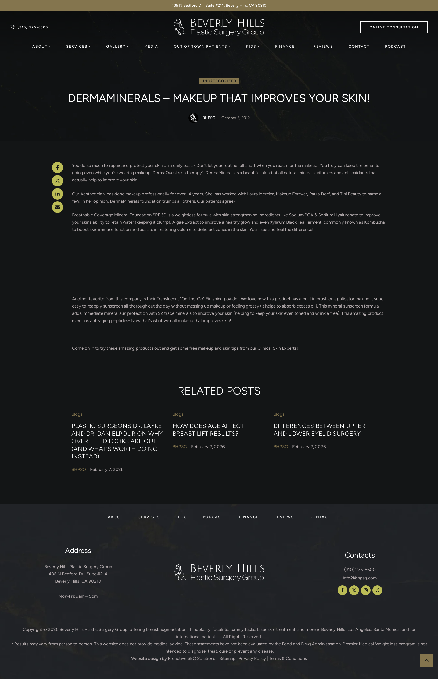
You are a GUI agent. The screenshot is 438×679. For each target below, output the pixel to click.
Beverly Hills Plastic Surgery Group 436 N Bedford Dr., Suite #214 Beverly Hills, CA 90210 (78, 574)
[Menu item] (41, 46)
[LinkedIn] (57, 194)
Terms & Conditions (288, 658)
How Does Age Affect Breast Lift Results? (208, 429)
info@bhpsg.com (360, 577)
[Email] (57, 207)
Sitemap (227, 658)
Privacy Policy (252, 658)
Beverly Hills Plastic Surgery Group (93, 629)
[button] (394, 27)
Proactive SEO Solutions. (192, 658)
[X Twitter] (57, 180)
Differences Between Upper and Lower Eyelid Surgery (319, 429)
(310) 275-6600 (360, 569)
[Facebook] (57, 167)
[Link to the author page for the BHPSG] (193, 118)
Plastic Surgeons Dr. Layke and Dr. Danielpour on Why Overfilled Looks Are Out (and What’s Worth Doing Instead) (117, 441)
